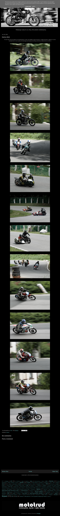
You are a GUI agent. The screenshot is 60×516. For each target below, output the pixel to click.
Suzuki (14, 493)
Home (30, 471)
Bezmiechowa (37, 481)
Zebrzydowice (27, 496)
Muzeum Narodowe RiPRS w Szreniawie (33, 487)
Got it (33, 6)
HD (53, 482)
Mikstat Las (33, 485)
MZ (14, 489)
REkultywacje (9, 492)
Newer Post (5, 471)
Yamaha (21, 496)
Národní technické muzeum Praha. (23, 489)
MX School (9, 489)
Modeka (44, 485)
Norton (53, 489)
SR (8, 493)
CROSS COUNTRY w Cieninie (13, 482)
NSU (58, 489)
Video (19, 494)
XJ (12, 496)
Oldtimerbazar (24, 490)
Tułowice (3, 494)
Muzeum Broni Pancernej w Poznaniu (27, 486)
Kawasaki (38, 484)
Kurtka (3, 485)
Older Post (55, 471)
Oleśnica (31, 490)
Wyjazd (4, 496)
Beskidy (27, 481)
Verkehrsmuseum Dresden (12, 494)
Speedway (4, 493)
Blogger (38, 513)
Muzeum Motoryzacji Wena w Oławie (17, 487)
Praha (41, 490)
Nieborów (45, 489)
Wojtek (50, 494)
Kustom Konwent (10, 485)
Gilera (51, 482)
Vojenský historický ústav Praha (28, 494)
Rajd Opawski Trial (52, 490)
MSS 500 (10, 486)
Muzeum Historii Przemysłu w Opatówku (43, 486)
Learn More (28, 6)
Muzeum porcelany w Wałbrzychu (48, 487)
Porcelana (37, 490)
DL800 (28, 482)
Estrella (41, 482)
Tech (46, 493)
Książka (57, 484)
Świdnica (18, 493)
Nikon (50, 489)
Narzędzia (33, 489)
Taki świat (24, 493)
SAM (53, 492)
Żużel (49, 496)
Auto (23, 481)
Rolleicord (27, 492)
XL (16, 496)
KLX (47, 484)
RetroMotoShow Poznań (18, 492)
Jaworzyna (14, 484)
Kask (34, 484)
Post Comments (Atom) (33, 475)
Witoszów (38, 494)
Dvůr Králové (35, 482)
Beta (31, 481)
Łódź (27, 485)
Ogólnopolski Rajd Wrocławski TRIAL (10, 490)
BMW (46, 481)
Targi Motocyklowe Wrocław (36, 493)
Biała (43, 481)
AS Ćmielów (17, 481)
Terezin (51, 493)
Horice (7, 432)
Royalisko (48, 492)
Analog (6, 481)
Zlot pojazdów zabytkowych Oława (39, 496)
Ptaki (45, 490)
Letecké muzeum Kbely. (19, 485)
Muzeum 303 (16, 486)
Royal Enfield (39, 492)
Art (11, 481)
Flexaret (46, 482)
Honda (57, 482)
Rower (32, 492)
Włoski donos (44, 494)
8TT (2, 481)
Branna (51, 481)
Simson (57, 492)
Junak (19, 484)
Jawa (10, 484)
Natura (38, 489)
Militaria (39, 485)
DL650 (21, 482)
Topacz (56, 493)
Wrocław (56, 494)
